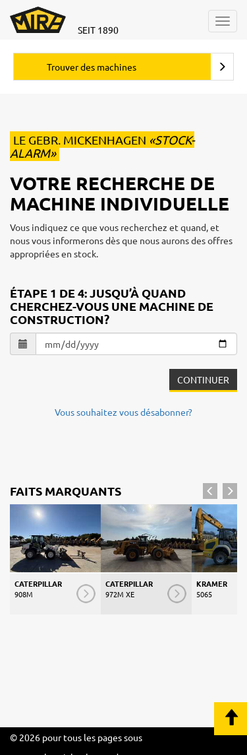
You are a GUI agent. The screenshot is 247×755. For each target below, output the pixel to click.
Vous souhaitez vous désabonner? (123, 412)
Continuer (203, 379)
